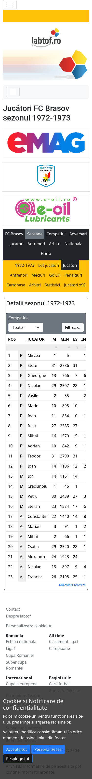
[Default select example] (25, 327)
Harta (46, 253)
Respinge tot (17, 758)
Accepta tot (16, 749)
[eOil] (46, 209)
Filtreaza (72, 327)
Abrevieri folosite (72, 585)
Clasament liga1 (64, 641)
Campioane (59, 648)
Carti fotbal (59, 683)
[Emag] (46, 142)
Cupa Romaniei (20, 655)
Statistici (52, 285)
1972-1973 (24, 265)
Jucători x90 (75, 285)
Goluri (54, 275)
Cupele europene (22, 683)
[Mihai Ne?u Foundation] (46, 175)
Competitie (18, 318)
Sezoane (34, 234)
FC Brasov (14, 234)
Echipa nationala (21, 641)
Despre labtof (18, 616)
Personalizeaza (48, 749)
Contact (13, 609)
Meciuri (38, 275)
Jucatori (17, 243)
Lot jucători (48, 265)
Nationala (73, 243)
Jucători (70, 265)
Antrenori (36, 243)
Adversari (78, 234)
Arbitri (55, 243)
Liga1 (11, 648)
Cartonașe (15, 285)
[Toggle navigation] (13, 92)
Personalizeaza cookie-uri (29, 626)
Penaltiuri (73, 275)
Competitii (56, 234)
